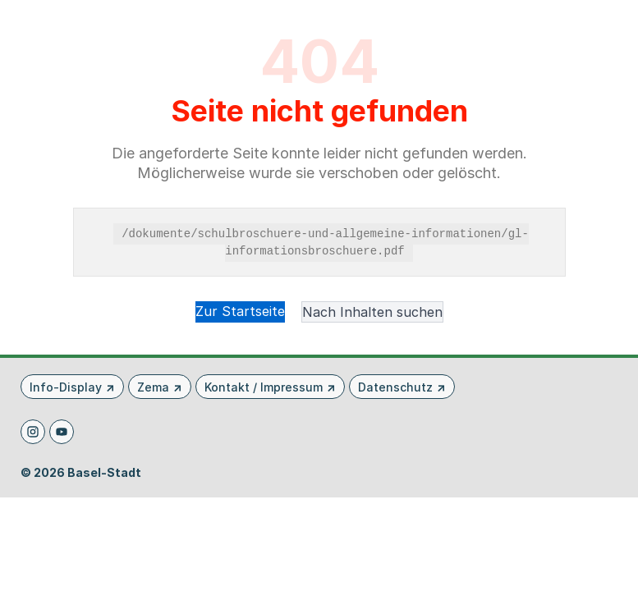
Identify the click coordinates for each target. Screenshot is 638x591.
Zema (153, 387)
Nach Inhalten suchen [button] (372, 312)
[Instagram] (33, 431)
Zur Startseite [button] (240, 311)
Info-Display (66, 387)
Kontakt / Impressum (263, 387)
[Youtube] (61, 431)
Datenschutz (395, 387)
